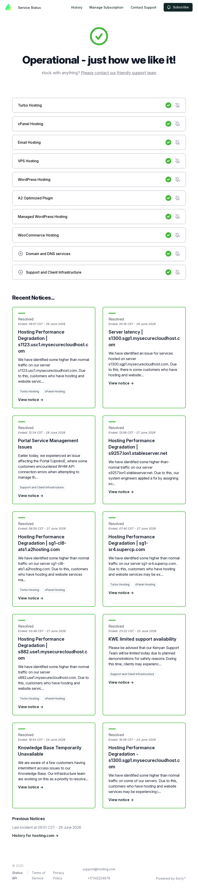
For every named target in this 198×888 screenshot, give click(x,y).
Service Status (29, 8)
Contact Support (143, 7)
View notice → (30, 399)
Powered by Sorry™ (171, 878)
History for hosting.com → (35, 835)
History (76, 7)
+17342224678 (99, 878)
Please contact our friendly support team (118, 72)
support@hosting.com (99, 869)
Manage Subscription (106, 7)
